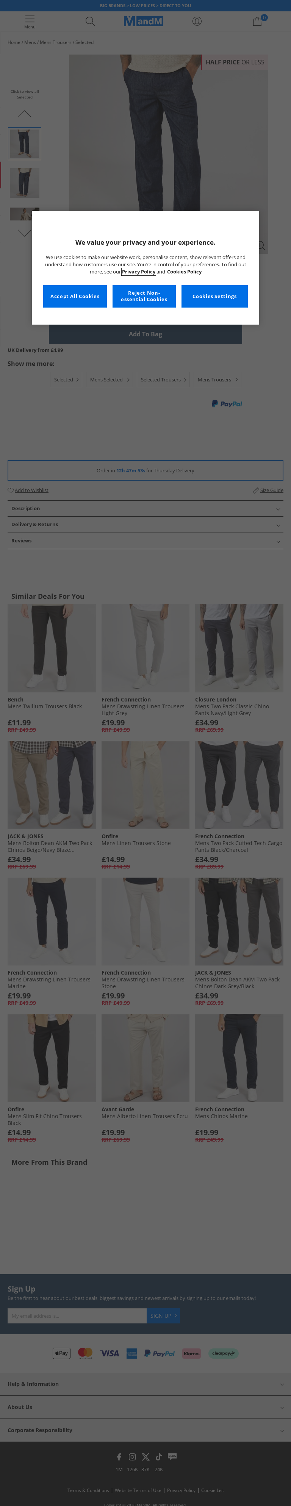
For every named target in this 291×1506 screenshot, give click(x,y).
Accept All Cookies (74, 296)
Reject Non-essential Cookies (144, 296)
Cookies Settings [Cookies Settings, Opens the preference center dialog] (214, 296)
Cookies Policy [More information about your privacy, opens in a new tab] (184, 272)
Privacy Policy (138, 272)
